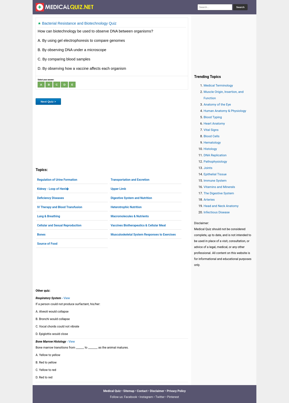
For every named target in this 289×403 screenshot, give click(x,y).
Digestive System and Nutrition (131, 198)
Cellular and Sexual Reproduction (59, 225)
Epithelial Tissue (215, 174)
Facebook (130, 397)
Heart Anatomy (214, 123)
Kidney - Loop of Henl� (53, 189)
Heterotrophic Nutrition (126, 207)
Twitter (160, 397)
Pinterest (173, 397)
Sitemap (128, 391)
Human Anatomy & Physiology (225, 111)
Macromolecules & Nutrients (130, 216)
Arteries (209, 199)
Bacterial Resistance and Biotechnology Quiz (79, 23)
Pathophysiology (215, 161)
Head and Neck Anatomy (221, 206)
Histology (210, 149)
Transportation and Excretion (130, 179)
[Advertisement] (112, 135)
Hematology (212, 142)
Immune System (215, 180)
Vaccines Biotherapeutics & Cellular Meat (138, 225)
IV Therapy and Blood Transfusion (59, 207)
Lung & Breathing (48, 216)
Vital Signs (211, 130)
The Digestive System (219, 193)
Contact (142, 391)
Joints (208, 168)
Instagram (146, 397)
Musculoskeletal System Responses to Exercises (143, 234)
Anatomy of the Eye (217, 104)
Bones (41, 234)
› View (66, 298)
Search (240, 7)
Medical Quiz (112, 391)
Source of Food (47, 243)
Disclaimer (157, 391)
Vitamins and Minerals (219, 187)
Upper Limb (118, 189)
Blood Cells (211, 136)
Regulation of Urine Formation (57, 179)
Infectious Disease (217, 212)
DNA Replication (215, 155)
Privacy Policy (176, 391)
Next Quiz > (48, 101)
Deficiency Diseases (50, 198)
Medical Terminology (218, 85)
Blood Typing (213, 117)
